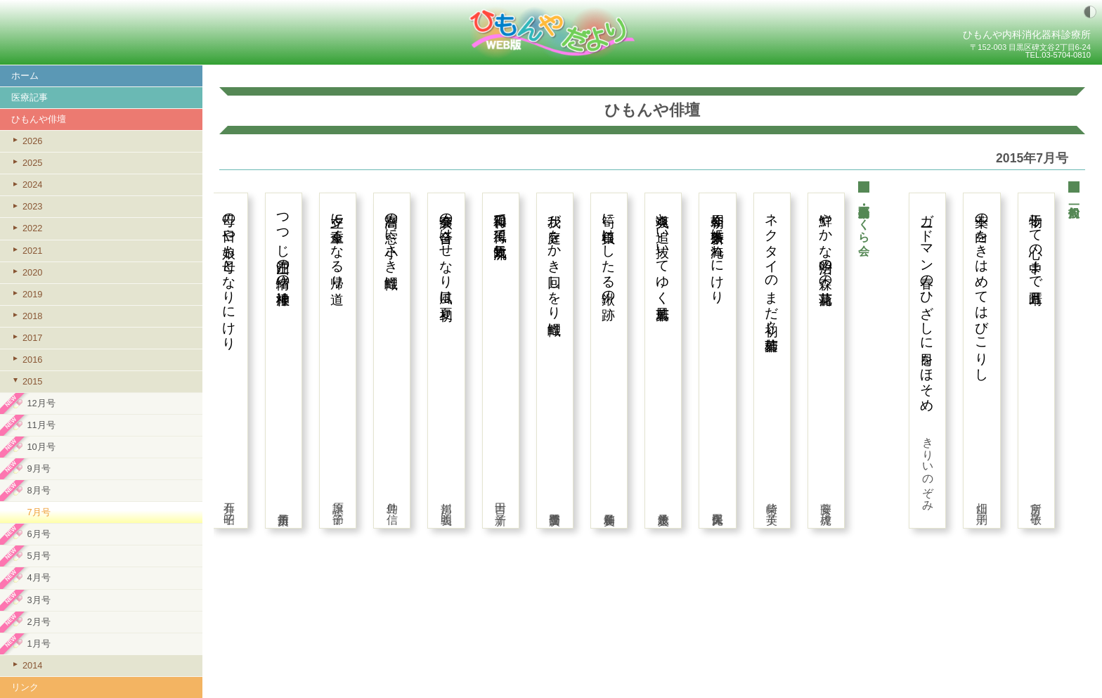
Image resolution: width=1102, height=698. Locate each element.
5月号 (38, 555)
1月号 (38, 643)
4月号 (38, 577)
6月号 (38, 534)
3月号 (38, 600)
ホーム (25, 75)
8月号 (38, 490)
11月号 (41, 425)
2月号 (38, 621)
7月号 (38, 512)
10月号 (41, 446)
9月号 (38, 468)
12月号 (41, 403)
